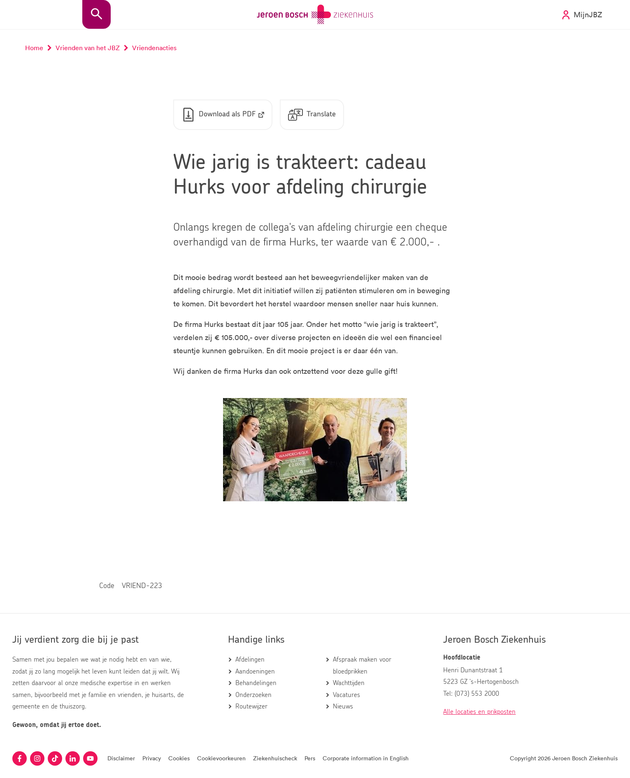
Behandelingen (256, 683)
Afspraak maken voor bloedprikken (362, 665)
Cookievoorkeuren (221, 758)
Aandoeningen (255, 671)
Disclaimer (121, 758)
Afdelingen (250, 659)
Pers (310, 758)
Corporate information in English (366, 758)
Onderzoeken (253, 695)
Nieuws (343, 706)
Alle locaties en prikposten (479, 712)
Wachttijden (349, 683)
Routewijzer (251, 706)
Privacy (151, 758)
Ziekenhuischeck (275, 758)
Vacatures (346, 695)
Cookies (179, 758)
